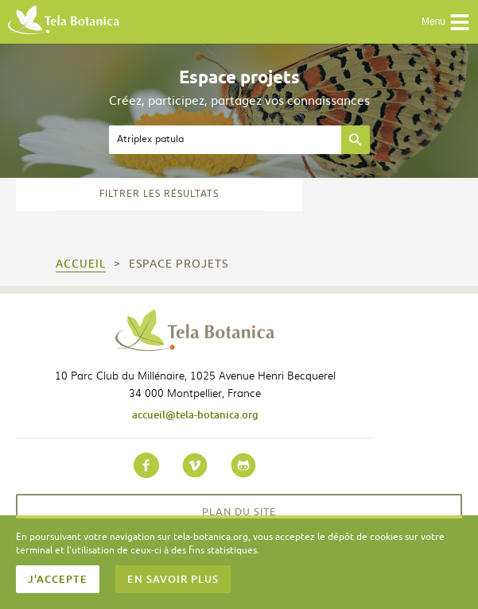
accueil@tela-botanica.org (195, 414)
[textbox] (225, 139)
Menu (446, 22)
